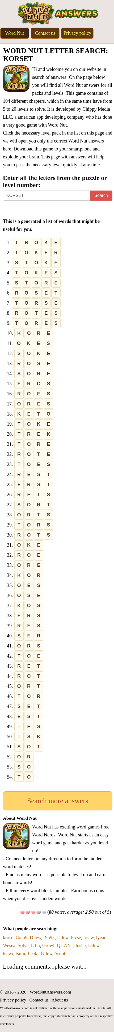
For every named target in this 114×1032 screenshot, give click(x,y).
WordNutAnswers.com (50, 992)
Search (101, 195)
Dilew (35, 937)
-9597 (49, 937)
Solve (23, 945)
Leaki (33, 953)
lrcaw (88, 937)
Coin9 (21, 937)
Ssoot (60, 953)
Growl (48, 945)
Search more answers (57, 801)
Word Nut (14, 33)
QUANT (65, 945)
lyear (100, 937)
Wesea (9, 945)
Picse (76, 937)
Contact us (45, 33)
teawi (8, 953)
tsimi (20, 953)
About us (60, 1000)
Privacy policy (77, 33)
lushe (81, 945)
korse (8, 937)
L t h (35, 945)
